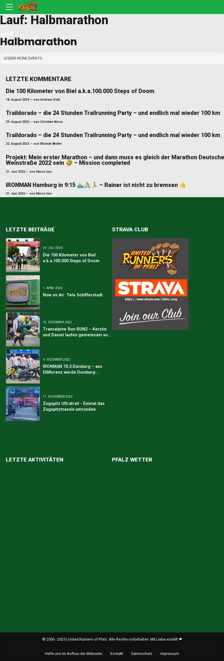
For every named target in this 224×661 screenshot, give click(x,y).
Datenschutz (141, 653)
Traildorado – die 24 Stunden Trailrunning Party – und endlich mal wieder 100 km (113, 113)
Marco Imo (44, 172)
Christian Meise (51, 122)
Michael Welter (51, 144)
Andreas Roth (50, 100)
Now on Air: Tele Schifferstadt (73, 295)
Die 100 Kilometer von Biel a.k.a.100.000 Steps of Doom (80, 91)
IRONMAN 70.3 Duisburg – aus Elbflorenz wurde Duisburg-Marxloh (72, 372)
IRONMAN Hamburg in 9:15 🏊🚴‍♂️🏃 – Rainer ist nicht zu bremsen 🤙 (96, 185)
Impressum (169, 653)
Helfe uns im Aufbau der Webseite (73, 653)
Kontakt (116, 653)
